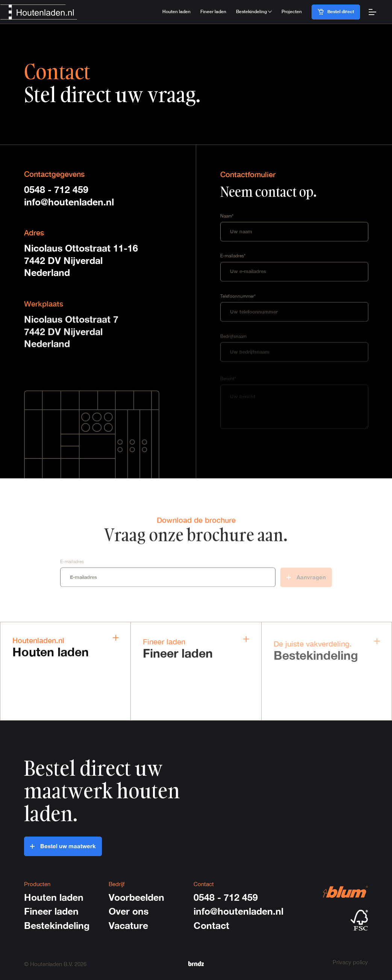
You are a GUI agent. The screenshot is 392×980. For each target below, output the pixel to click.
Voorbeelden (136, 897)
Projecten (292, 11)
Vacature (128, 925)
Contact (211, 925)
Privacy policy (350, 962)
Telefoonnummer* (238, 297)
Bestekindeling (56, 925)
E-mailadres (72, 562)
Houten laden (176, 11)
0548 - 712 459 (56, 189)
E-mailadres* (232, 256)
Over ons (128, 911)
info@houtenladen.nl (69, 201)
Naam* (226, 216)
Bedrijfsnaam (233, 338)
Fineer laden (213, 11)
